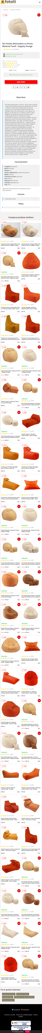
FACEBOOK (16, 1010)
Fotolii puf (5, 9)
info (18, 248)
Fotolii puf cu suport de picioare (24, 997)
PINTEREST (25, 1010)
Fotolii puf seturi (7, 997)
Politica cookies (19, 1031)
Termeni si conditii (9, 1015)
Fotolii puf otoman (8, 1000)
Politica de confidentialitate (24, 1015)
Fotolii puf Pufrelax (15, 9)
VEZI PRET (21, 82)
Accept (27, 1031)
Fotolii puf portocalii (9, 994)
